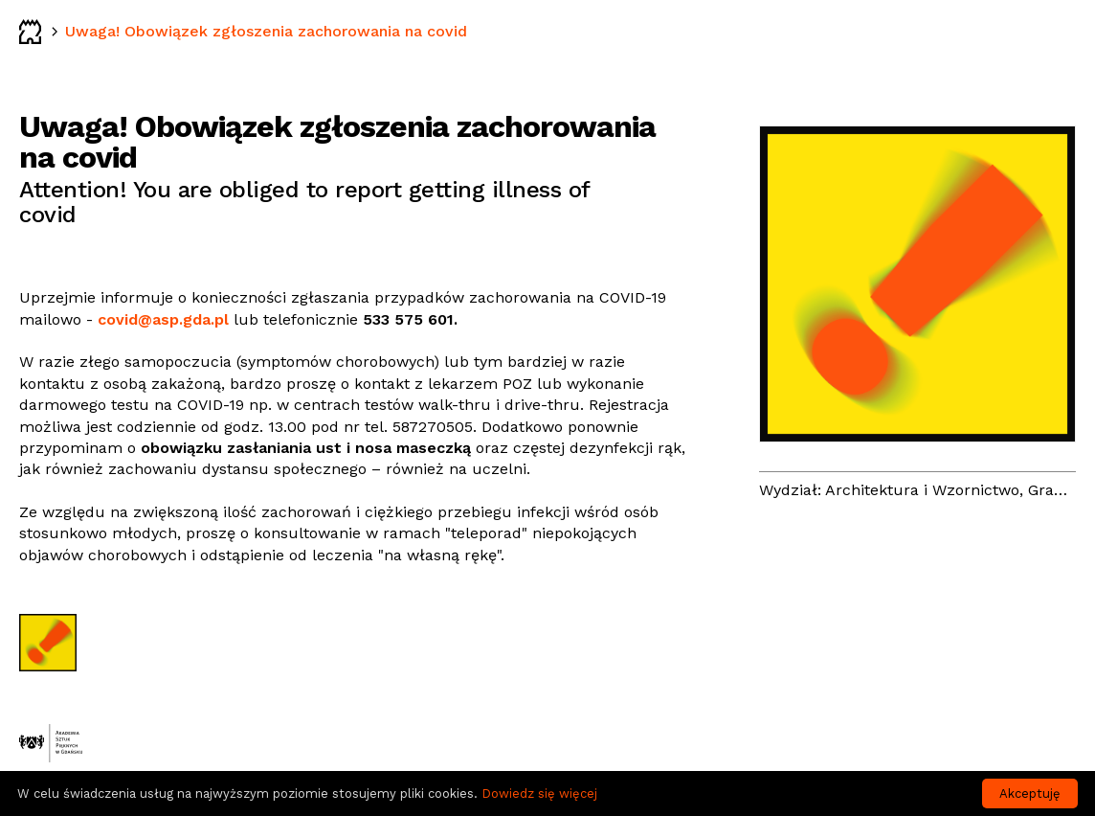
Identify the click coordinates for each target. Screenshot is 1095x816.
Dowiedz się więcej (539, 793)
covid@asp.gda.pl (163, 319)
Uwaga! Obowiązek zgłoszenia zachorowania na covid (266, 31)
